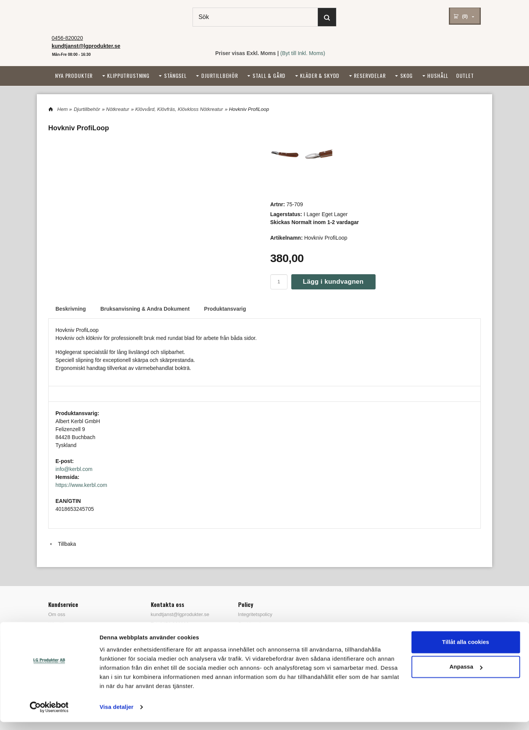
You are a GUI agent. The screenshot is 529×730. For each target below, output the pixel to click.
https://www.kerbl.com (81, 485)
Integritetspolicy (255, 614)
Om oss (56, 614)
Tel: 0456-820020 (170, 624)
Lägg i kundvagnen (333, 281)
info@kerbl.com (73, 469)
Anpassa (465, 675)
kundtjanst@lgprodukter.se (180, 614)
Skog (406, 75)
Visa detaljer (116, 715)
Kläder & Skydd (320, 75)
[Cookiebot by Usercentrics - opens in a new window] (49, 715)
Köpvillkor (58, 624)
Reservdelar (369, 75)
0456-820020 (67, 38)
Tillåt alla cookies (465, 650)
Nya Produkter (74, 75)
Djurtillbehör (219, 75)
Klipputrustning (128, 75)
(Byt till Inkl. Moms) (302, 53)
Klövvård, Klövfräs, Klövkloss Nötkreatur (179, 109)
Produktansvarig (225, 309)
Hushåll (437, 75)
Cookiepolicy (252, 624)
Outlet (465, 75)
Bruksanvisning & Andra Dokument (144, 309)
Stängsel (175, 75)
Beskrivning (70, 309)
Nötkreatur (117, 109)
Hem (62, 109)
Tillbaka (62, 544)
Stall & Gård (269, 75)
